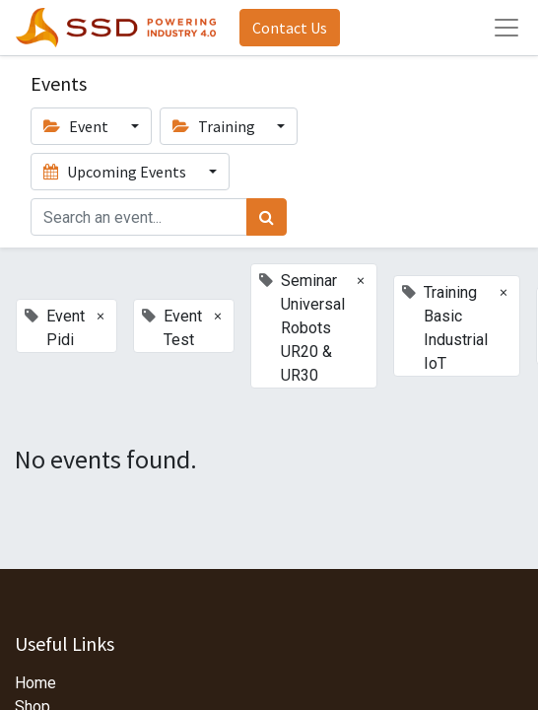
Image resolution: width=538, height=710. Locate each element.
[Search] (266, 217)
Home (35, 683)
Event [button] (77, 126)
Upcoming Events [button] (116, 171)
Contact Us (289, 27)
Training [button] (215, 126)
